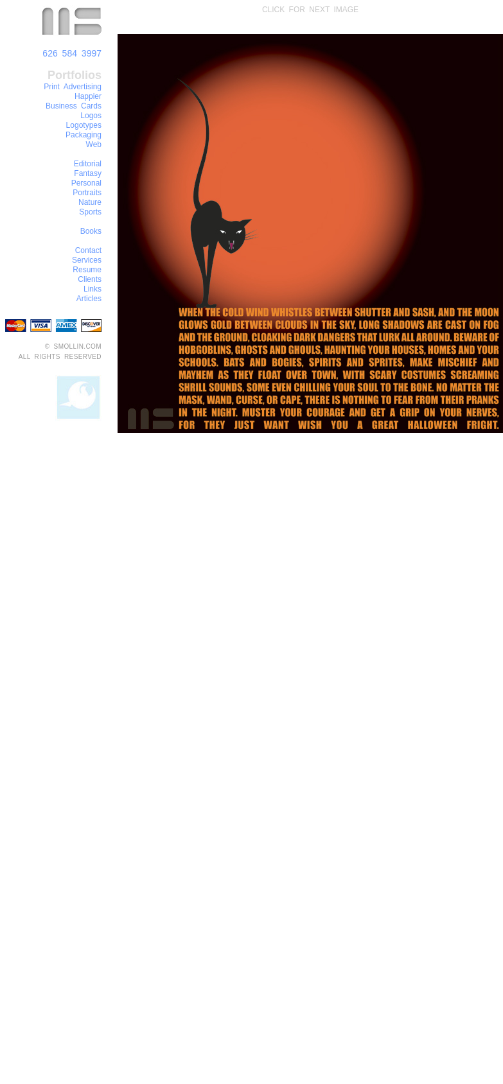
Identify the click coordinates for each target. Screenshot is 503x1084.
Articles (88, 298)
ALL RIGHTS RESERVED (60, 356)
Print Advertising (72, 86)
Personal (86, 183)
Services (86, 260)
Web (93, 144)
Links (92, 288)
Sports (90, 211)
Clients (89, 279)
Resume (87, 269)
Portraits (87, 192)
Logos (90, 115)
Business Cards (73, 105)
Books (90, 231)
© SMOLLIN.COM (73, 346)
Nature (89, 202)
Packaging (83, 134)
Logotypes (83, 125)
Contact (88, 250)
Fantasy (87, 173)
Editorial (87, 163)
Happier (88, 96)
